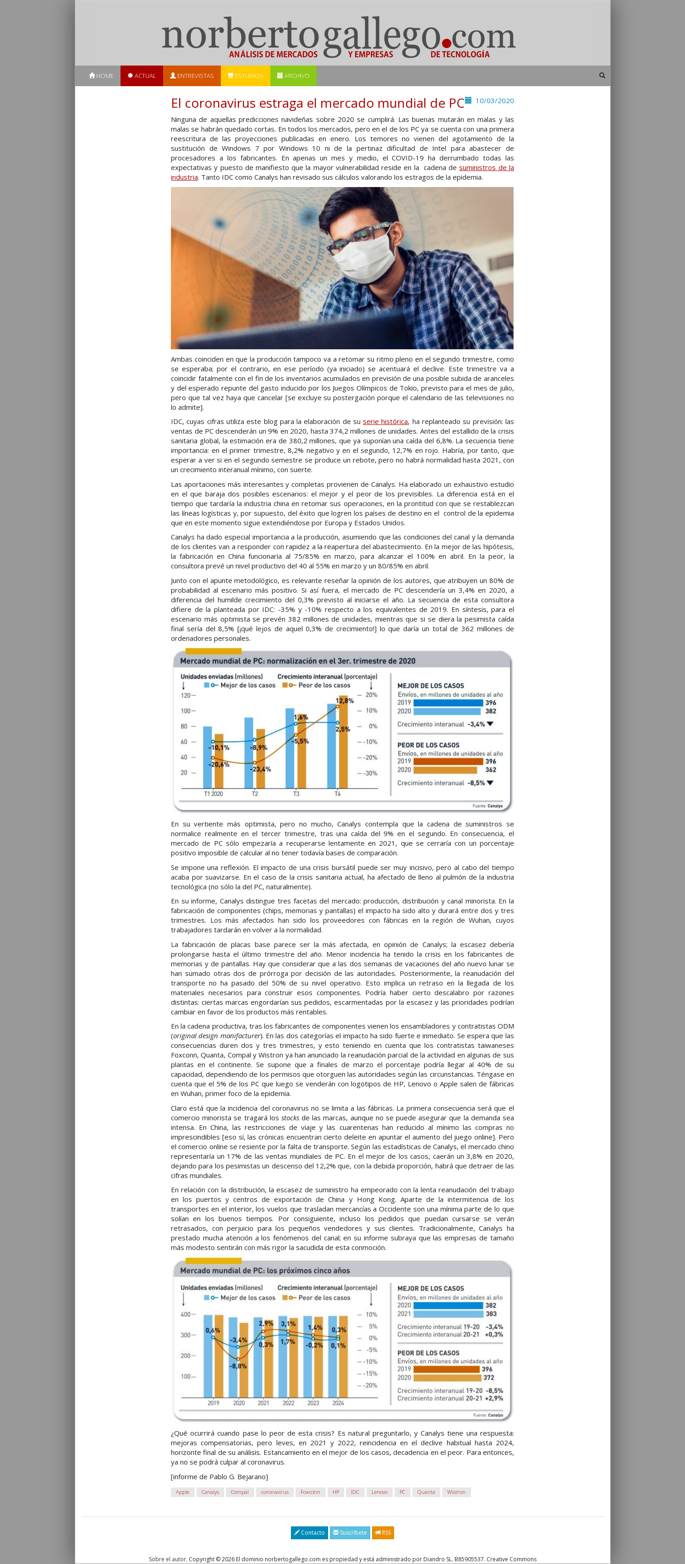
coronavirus (275, 1491)
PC (402, 1491)
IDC (355, 1491)
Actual (141, 76)
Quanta (426, 1491)
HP (336, 1491)
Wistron (456, 1491)
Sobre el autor (167, 1559)
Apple (182, 1491)
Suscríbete (350, 1532)
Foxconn (310, 1491)
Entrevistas (192, 76)
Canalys (210, 1491)
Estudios (245, 76)
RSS (383, 1532)
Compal (240, 1491)
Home (101, 76)
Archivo (293, 76)
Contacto (309, 1532)
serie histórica (385, 421)
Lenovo (380, 1491)
